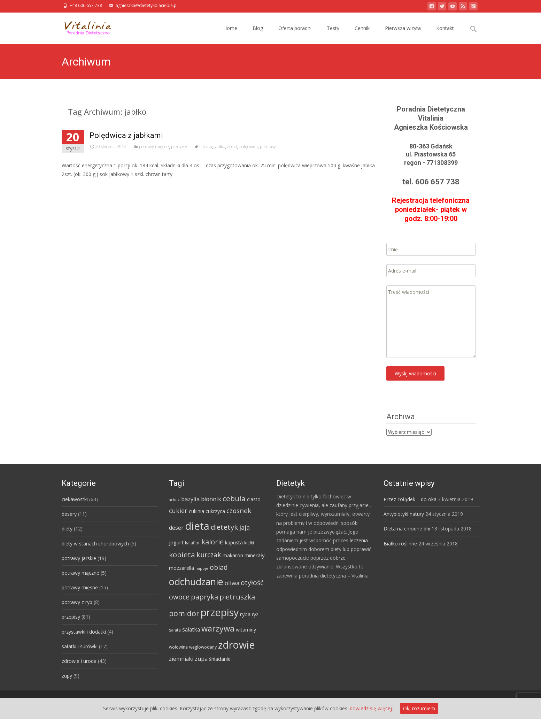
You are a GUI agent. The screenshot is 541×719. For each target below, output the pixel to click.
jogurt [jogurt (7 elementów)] (176, 542)
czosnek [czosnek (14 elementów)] (238, 510)
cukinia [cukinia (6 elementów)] (196, 511)
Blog (258, 34)
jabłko (219, 147)
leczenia (359, 540)
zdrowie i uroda (79, 661)
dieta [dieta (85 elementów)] (197, 526)
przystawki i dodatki (84, 631)
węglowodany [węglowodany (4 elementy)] (203, 647)
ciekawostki (75, 499)
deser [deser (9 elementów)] (176, 527)
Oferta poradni (294, 34)
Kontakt (445, 34)
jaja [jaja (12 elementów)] (244, 527)
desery (69, 514)
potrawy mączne (80, 572)
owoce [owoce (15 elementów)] (179, 597)
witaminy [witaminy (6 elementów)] (246, 629)
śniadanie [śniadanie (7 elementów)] (220, 658)
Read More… (77, 187)
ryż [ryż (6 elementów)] (255, 614)
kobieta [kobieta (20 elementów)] (182, 554)
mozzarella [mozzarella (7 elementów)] (181, 567)
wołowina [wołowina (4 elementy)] (178, 647)
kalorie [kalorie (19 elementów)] (212, 541)
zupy (67, 675)
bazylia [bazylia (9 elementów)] (190, 499)
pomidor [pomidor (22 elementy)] (184, 613)
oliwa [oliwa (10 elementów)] (232, 583)
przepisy (179, 147)
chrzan (206, 147)
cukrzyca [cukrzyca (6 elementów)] (215, 511)
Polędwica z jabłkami (126, 135)
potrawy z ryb (77, 602)
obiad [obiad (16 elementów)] (219, 567)
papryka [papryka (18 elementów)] (204, 597)
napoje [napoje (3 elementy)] (201, 568)
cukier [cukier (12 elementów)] (178, 510)
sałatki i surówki (80, 646)
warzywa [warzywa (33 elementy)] (217, 628)
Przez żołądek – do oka (410, 499)
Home (230, 34)
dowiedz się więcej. (371, 708)
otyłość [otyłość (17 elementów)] (252, 582)
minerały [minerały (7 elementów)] (254, 555)
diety (67, 528)
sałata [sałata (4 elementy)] (175, 630)
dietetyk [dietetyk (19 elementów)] (224, 527)
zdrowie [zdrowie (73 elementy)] (236, 644)
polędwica (248, 147)
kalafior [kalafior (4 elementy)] (192, 543)
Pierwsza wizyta (403, 34)
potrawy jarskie (79, 558)
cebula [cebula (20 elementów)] (234, 498)
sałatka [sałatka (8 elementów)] (191, 629)
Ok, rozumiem (419, 708)
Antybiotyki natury (404, 514)
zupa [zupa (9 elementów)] (201, 659)
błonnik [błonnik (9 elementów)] (211, 499)
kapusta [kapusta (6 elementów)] (234, 542)
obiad (232, 147)
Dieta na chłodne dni (407, 528)
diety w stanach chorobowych (95, 543)
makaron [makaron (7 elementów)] (233, 555)
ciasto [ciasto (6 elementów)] (254, 499)
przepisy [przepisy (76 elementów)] (220, 612)
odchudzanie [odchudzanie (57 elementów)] (196, 581)
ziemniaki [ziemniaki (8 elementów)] (181, 659)
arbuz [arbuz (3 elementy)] (174, 499)
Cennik (362, 34)
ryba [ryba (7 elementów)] (245, 614)
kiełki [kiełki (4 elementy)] (249, 543)
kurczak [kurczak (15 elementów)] (208, 554)
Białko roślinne (400, 543)
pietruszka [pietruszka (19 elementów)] (237, 597)
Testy (333, 34)
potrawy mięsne (154, 147)
